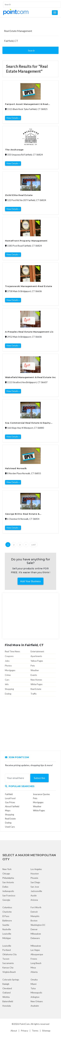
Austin (34, 895)
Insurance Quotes (41, 794)
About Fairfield (12, 806)
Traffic (34, 693)
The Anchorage (14, 149)
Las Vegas (35, 950)
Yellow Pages (37, 661)
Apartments (36, 656)
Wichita (6, 997)
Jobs (7, 661)
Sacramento (8, 963)
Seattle (5, 925)
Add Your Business (30, 581)
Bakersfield (7, 1001)
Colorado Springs (10, 979)
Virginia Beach (9, 972)
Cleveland (7, 988)
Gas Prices (10, 802)
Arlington (35, 997)
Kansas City (8, 967)
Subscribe (39, 777)
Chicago (6, 873)
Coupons (9, 656)
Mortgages (10, 670)
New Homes (36, 679)
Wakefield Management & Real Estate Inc (30, 377)
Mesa (33, 967)
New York (7, 869)
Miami (33, 984)
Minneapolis (36, 992)
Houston (35, 873)
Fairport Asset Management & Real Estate (26, 104)
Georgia (6, 900)
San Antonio (8, 882)
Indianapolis (8, 891)
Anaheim (35, 1005)
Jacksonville (36, 891)
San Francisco (8, 895)
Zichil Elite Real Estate (19, 195)
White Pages (36, 684)
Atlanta (34, 972)
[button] (55, 12)
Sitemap (46, 1030)
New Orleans (37, 1001)
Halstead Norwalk (16, 468)
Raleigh (5, 984)
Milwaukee (36, 933)
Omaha (34, 979)
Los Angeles (36, 869)
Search (31, 50)
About (14, 1030)
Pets (33, 665)
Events (34, 675)
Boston (34, 920)
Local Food (10, 798)
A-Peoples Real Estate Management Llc (29, 331)
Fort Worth (36, 907)
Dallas (5, 886)
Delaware (35, 938)
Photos (8, 665)
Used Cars (10, 826)
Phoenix (34, 878)
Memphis (35, 916)
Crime (8, 675)
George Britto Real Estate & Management (22, 514)
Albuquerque (37, 954)
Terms (35, 1030)
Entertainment (37, 651)
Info (7, 684)
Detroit (34, 911)
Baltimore (7, 920)
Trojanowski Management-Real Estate (28, 286)
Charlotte (7, 911)
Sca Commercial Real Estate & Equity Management (27, 423)
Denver (34, 929)
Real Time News (12, 651)
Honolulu (6, 1005)
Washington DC (38, 925)
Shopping (9, 689)
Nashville (6, 929)
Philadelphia (8, 878)
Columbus (7, 907)
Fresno (34, 958)
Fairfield (9, 794)
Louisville (6, 933)
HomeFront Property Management (26, 240)
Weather (35, 670)
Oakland (6, 992)
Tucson (5, 958)
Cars (7, 679)
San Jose (35, 886)
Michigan (6, 938)
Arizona (34, 900)
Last (33, 544)
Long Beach (36, 963)
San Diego (35, 882)
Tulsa (33, 988)
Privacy (24, 1030)
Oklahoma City (9, 954)
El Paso (5, 916)
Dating (8, 693)
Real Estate (36, 689)
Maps (7, 810)
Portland (6, 950)
